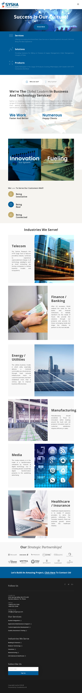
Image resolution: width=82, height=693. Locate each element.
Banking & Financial (14, 642)
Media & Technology (14, 646)
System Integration (14, 620)
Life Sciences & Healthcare (16, 656)
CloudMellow (21, 687)
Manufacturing (12, 652)
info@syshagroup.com (15, 612)
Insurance (11, 649)
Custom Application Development (18, 627)
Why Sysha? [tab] (51, 81)
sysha (17, 685)
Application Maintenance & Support (19, 624)
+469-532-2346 (13, 606)
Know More (41, 28)
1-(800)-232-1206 (13, 604)
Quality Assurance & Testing (16, 630)
